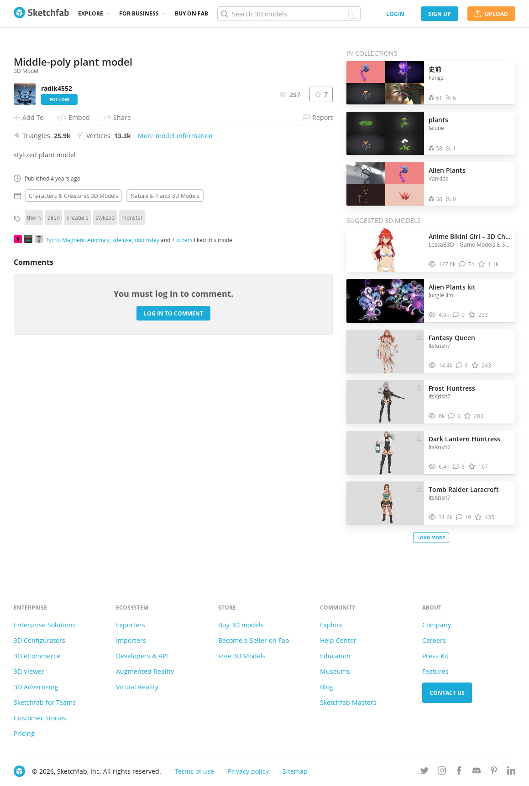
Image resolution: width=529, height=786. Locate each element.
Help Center (338, 640)
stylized (105, 395)
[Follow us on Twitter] (424, 772)
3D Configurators (39, 640)
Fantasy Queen (452, 337)
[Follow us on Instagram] (442, 772)
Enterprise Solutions (45, 625)
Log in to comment (173, 492)
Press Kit (435, 656)
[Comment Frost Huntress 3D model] (454, 416)
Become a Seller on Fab (253, 640)
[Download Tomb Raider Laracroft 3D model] (419, 487)
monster (132, 395)
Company (436, 625)
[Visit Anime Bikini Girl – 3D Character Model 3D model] (385, 250)
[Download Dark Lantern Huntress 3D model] (419, 436)
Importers (131, 640)
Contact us (447, 693)
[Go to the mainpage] (41, 14)
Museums (335, 671)
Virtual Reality (137, 687)
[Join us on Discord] (476, 772)
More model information (175, 314)
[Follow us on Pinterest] (494, 772)
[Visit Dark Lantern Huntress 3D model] (385, 453)
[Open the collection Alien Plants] (385, 184)
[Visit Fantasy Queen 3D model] (385, 351)
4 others (182, 418)
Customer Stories (40, 718)
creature (78, 395)
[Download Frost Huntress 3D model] (419, 386)
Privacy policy (248, 771)
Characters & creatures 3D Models (73, 373)
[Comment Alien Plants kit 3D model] (459, 315)
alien (53, 395)
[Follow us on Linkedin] (511, 772)
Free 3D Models (242, 656)
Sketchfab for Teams (45, 702)
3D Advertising (36, 687)
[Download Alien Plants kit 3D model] (419, 285)
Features (435, 671)
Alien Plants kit (452, 287)
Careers (434, 640)
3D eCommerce (37, 656)
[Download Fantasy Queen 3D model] (419, 335)
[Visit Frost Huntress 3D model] (385, 402)
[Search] (288, 14)
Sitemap (295, 771)
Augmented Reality (145, 671)
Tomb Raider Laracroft (464, 489)
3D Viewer (29, 671)
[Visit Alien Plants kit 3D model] (385, 301)
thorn (34, 395)
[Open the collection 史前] (385, 82)
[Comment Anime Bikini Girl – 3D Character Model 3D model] (467, 264)
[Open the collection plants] (385, 133)
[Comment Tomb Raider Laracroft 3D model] (463, 517)
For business (139, 13)
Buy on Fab (191, 13)
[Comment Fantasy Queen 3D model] (462, 365)
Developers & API (142, 656)
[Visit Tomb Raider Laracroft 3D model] (385, 503)
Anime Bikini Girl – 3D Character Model (470, 236)
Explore (90, 13)
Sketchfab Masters (348, 702)
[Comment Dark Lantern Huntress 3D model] (459, 467)
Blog (326, 687)
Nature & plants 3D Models (165, 373)
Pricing (24, 733)
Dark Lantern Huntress (464, 438)
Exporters (130, 625)
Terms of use (194, 771)
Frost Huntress (452, 388)
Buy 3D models (241, 625)
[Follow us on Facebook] (459, 772)
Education (335, 656)
